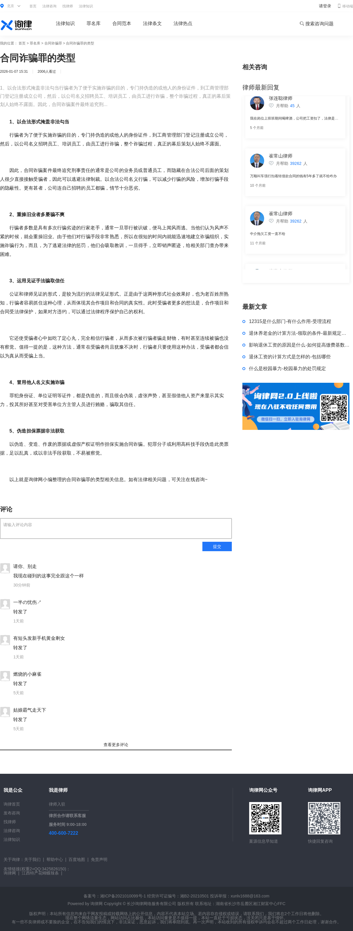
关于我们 (32, 859)
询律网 (10, 873)
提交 (217, 546)
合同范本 (121, 23)
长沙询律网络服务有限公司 (151, 903)
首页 (32, 6)
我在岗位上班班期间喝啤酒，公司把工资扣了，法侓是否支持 (297, 120)
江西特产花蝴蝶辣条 (40, 873)
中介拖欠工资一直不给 (267, 236)
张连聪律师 (280, 100)
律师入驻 (57, 804)
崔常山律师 (280, 157)
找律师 (67, 6)
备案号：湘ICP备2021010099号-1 (115, 896)
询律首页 (12, 804)
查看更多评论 (116, 744)
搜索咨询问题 (316, 23)
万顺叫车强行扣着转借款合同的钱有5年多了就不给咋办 (293, 178)
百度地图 (77, 859)
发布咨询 (12, 813)
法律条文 (152, 23)
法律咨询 (49, 6)
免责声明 (99, 859)
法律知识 (86, 6)
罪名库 (93, 23)
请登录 (325, 6)
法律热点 (183, 23)
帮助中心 (54, 859)
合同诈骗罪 (53, 43)
